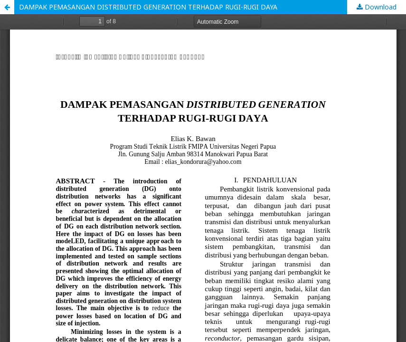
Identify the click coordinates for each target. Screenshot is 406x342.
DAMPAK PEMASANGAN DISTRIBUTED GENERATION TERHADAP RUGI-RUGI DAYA (148, 6)
